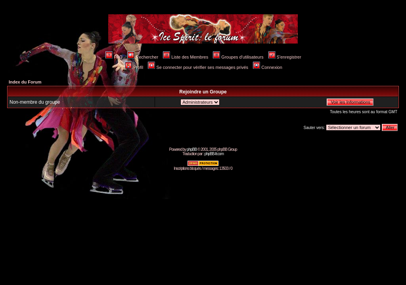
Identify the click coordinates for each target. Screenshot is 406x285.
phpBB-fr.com (214, 154)
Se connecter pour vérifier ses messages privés (198, 67)
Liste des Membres (185, 57)
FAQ (114, 57)
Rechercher (142, 57)
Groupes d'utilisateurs (238, 57)
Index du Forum (25, 82)
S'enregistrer (284, 57)
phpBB (192, 149)
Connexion (267, 67)
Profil (134, 67)
